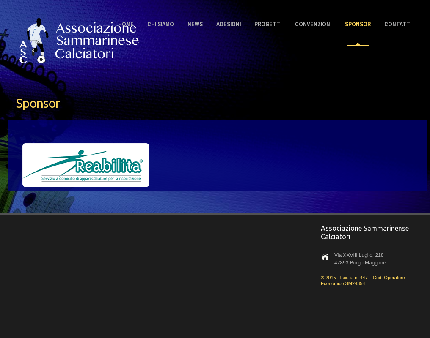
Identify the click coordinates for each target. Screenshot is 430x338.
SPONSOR (358, 24)
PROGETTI (267, 24)
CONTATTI (397, 24)
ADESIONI (228, 24)
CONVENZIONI (313, 24)
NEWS (195, 24)
